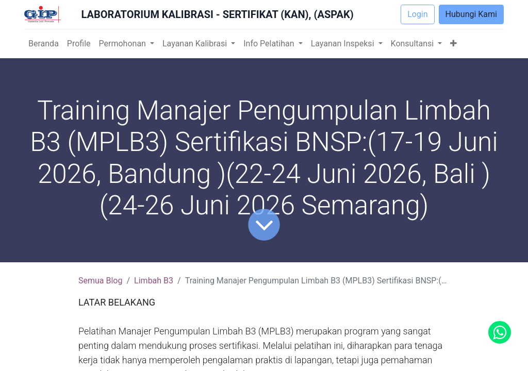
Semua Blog (100, 280)
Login (417, 14)
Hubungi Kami (471, 14)
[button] (453, 43)
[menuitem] (43, 43)
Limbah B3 (153, 280)
